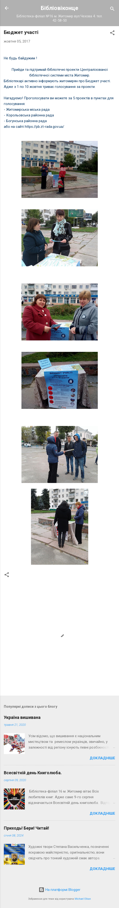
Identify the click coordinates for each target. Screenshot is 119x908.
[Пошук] (112, 9)
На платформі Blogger (59, 890)
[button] (112, 33)
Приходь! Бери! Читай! (26, 828)
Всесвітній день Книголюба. (33, 772)
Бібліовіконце (59, 8)
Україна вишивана (22, 717)
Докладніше (102, 758)
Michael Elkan (83, 898)
